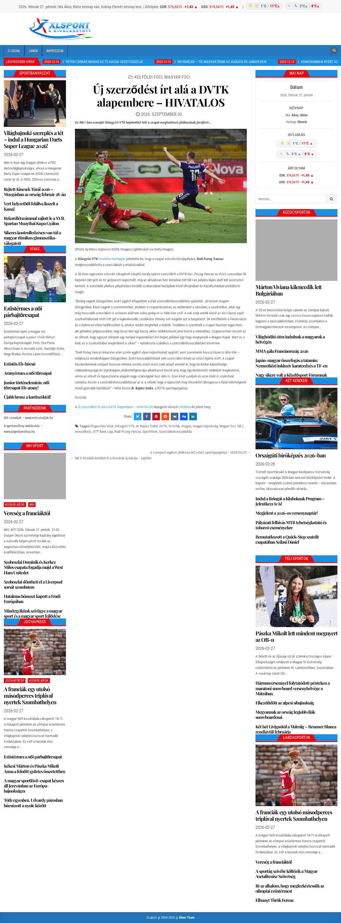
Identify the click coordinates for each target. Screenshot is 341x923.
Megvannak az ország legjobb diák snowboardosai (285, 714)
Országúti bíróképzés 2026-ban (290, 455)
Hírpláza (185, 407)
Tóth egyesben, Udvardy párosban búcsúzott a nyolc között (33, 802)
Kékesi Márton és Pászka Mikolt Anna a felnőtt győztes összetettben (34, 768)
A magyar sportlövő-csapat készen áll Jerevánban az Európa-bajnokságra (34, 786)
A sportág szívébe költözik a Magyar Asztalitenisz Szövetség (286, 873)
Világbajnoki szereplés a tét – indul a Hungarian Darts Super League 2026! (33, 139)
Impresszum (55, 50)
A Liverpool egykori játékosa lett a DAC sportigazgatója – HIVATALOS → (200, 452)
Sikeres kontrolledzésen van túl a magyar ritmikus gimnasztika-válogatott (32, 238)
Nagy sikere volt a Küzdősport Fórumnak (291, 375)
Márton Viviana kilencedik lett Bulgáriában (288, 290)
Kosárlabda (15, 505)
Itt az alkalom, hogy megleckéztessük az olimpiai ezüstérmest (289, 888)
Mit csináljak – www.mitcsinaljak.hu (28, 418)
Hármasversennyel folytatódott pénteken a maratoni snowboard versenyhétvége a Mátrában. (292, 688)
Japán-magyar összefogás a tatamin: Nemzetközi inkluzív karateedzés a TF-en (291, 362)
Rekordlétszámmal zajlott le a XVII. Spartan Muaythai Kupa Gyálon (34, 220)
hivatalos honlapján (112, 259)
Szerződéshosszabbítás (175, 432)
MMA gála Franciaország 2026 (281, 351)
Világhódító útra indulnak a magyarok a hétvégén (290, 339)
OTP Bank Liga (103, 432)
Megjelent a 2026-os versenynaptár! (286, 513)
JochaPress (14, 680)
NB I (240, 426)
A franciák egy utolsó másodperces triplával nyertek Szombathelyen (30, 695)
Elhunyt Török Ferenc (274, 900)
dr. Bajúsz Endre (147, 426)
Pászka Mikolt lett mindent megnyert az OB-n (296, 636)
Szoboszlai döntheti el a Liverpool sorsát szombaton (33, 584)
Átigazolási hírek (101, 426)
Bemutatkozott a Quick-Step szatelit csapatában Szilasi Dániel (287, 539)
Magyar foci (177, 77)
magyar (186, 426)
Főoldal (14, 50)
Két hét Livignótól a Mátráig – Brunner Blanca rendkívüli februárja (295, 729)
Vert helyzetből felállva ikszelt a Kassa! (31, 206)
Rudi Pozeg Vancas (128, 432)
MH (32, 505)
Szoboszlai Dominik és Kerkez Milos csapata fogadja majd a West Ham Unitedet (33, 567)
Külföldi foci (148, 77)
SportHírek (150, 432)
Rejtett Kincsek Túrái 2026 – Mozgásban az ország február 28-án (35, 191)
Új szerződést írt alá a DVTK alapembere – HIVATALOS (161, 95)
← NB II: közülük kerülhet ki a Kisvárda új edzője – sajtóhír (111, 458)
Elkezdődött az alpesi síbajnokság (284, 703)
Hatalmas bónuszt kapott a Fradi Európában (32, 598)
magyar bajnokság (205, 426)
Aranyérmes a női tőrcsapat (28, 373)
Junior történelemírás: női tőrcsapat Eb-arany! (26, 385)
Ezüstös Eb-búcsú (19, 364)
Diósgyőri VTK (125, 426)
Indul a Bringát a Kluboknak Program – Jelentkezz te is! (289, 501)
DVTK (163, 426)
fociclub (174, 426)
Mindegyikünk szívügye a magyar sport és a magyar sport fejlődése (33, 613)
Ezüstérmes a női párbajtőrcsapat (23, 311)
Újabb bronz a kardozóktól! (27, 397)
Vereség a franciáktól (27, 513)
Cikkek (33, 50)
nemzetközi (83, 432)
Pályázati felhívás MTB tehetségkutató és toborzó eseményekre (290, 525)
